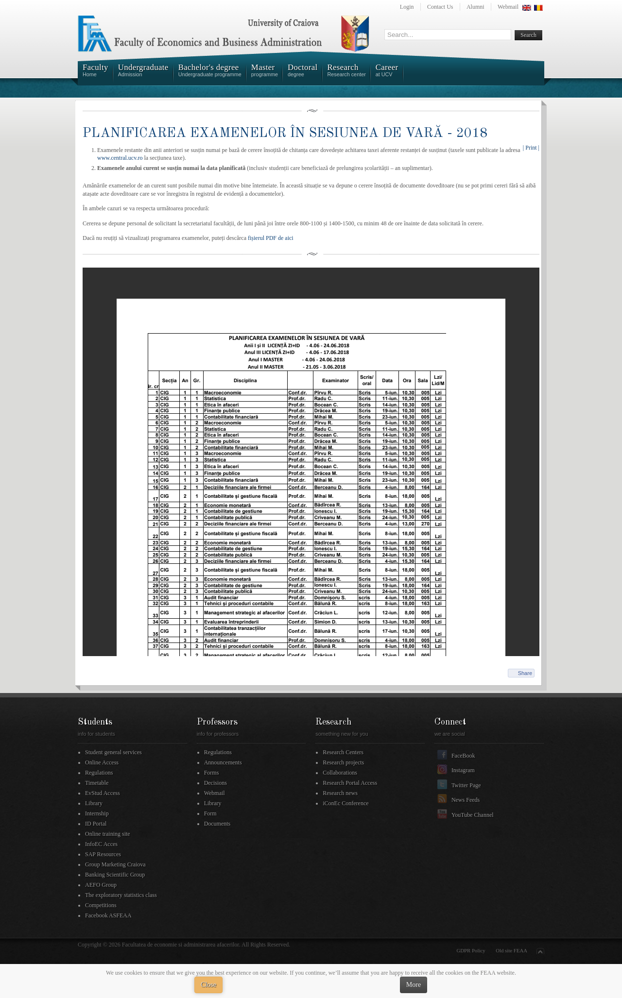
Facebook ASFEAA (108, 915)
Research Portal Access (350, 782)
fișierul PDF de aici (270, 238)
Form (210, 813)
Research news (340, 793)
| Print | (531, 147)
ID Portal (95, 823)
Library (94, 803)
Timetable (96, 782)
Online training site (107, 833)
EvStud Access (102, 793)
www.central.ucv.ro (119, 157)
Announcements (223, 762)
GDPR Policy (471, 950)
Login (407, 6)
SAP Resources (103, 854)
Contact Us (440, 6)
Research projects (343, 762)
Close (208, 984)
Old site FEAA (511, 950)
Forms (211, 772)
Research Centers (343, 752)
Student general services (113, 752)
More (413, 984)
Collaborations (340, 772)
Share (525, 673)
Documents (217, 823)
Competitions (101, 905)
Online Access (102, 762)
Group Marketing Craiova (115, 864)
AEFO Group (101, 884)
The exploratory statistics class (121, 895)
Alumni (475, 6)
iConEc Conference (345, 803)
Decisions (215, 782)
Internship (97, 813)
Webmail (508, 6)
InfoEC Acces (101, 844)
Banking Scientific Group (115, 874)
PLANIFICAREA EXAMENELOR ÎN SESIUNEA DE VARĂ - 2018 (285, 133)
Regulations (99, 772)
